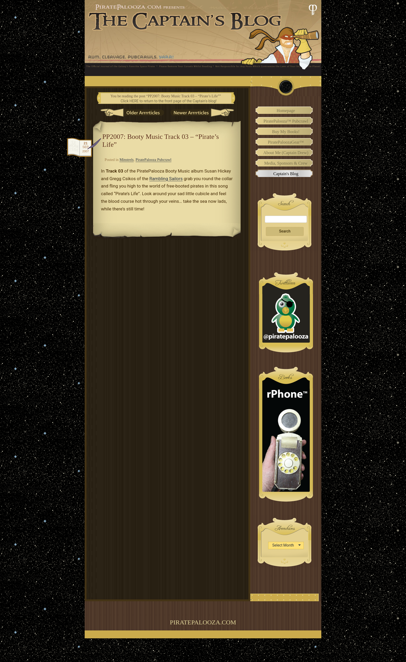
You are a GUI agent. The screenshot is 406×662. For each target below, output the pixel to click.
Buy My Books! (286, 131)
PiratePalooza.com (203, 622)
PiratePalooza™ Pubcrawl (285, 121)
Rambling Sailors (166, 178)
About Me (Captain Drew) (285, 152)
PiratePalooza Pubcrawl (153, 160)
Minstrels (126, 160)
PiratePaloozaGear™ (286, 142)
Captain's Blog (285, 173)
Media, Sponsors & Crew (286, 163)
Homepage (286, 110)
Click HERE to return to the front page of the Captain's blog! (169, 101)
